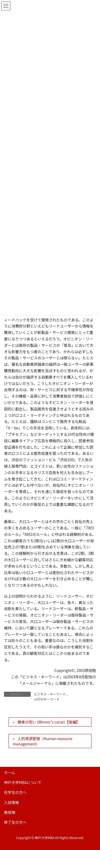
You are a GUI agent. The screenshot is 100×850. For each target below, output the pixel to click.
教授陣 (9, 812)
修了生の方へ (15, 822)
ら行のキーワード (46, 699)
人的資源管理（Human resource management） (42, 741)
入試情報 (11, 802)
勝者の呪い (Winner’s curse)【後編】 (49, 722)
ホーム (9, 772)
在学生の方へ (15, 792)
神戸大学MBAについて (23, 782)
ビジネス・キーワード (50, 694)
